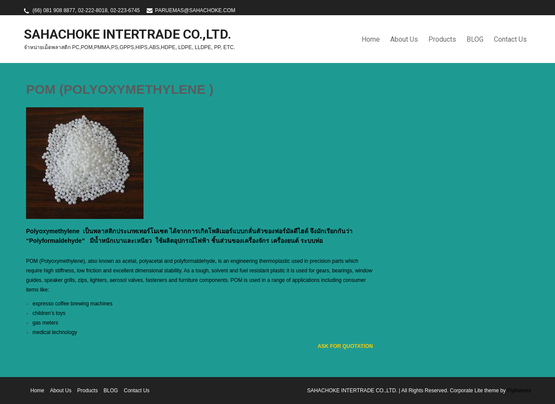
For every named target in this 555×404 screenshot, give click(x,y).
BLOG (475, 39)
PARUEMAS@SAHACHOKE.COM (195, 10)
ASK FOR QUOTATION (345, 346)
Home (371, 39)
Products (442, 39)
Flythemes (518, 390)
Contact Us (510, 39)
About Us (404, 39)
